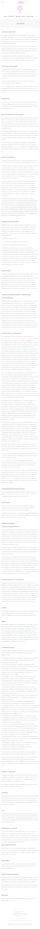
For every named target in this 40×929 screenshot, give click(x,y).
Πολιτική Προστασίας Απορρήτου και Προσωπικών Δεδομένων (20, 920)
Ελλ (1, 1)
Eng (3, 1)
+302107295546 (22, 911)
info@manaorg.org (21, 915)
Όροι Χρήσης (20, 918)
